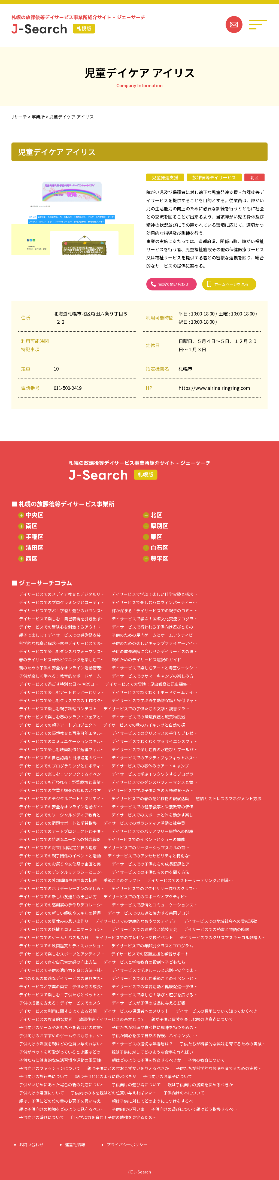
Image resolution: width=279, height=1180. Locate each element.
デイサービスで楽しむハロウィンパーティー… (154, 602)
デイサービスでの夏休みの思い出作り (54, 921)
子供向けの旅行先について (43, 1076)
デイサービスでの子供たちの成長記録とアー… (154, 864)
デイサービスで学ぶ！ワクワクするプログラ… (155, 774)
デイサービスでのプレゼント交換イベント (134, 937)
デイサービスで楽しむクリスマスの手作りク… (62, 700)
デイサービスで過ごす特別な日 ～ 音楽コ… (58, 684)
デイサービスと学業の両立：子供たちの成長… (62, 986)
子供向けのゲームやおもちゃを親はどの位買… (62, 1027)
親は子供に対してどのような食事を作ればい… (154, 1052)
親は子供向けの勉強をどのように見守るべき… (62, 1109)
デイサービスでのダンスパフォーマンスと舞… (154, 782)
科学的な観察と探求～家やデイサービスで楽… (62, 643)
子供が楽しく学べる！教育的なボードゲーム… (62, 676)
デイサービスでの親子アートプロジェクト (57, 725)
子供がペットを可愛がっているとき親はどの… (62, 1052)
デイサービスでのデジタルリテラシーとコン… (62, 872)
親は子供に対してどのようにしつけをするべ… (154, 1101)
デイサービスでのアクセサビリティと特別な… (150, 856)
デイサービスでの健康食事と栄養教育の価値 (152, 806)
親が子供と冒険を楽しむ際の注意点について (192, 1019)
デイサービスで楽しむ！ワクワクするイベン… (62, 774)
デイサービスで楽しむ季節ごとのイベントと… (155, 978)
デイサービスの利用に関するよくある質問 (58, 1011)
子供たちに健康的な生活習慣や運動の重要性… (62, 1060)
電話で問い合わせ (173, 284)
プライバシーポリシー (127, 1144)
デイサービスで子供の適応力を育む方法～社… (62, 970)
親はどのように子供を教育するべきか (146, 1060)
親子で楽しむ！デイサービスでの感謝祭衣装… (62, 635)
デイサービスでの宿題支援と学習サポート (150, 954)
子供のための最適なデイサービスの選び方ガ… (62, 978)
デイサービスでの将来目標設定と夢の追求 (58, 847)
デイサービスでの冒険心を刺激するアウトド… (62, 627)
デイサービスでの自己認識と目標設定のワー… (62, 757)
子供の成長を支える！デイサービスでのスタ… (62, 1003)
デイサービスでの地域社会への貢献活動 (220, 921)
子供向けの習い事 (128, 1109)
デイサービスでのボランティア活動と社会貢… (146, 823)
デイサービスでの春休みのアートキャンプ (150, 766)
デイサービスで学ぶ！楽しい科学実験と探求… (154, 594)
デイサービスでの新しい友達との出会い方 (58, 896)
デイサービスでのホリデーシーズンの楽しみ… (62, 888)
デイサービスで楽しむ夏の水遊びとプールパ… (155, 749)
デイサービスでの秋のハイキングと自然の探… (146, 725)
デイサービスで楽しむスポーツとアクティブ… (61, 954)
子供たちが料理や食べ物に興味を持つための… (155, 1027)
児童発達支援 (165, 177)
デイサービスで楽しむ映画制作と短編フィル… (62, 749)
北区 (254, 177)
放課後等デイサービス (214, 177)
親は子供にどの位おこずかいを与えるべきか (128, 1068)
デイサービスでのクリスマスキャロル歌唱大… (223, 937)
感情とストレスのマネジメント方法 (228, 798)
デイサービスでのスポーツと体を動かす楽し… (154, 815)
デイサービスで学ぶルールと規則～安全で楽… (155, 970)
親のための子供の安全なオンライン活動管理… (62, 668)
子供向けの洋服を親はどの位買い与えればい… (62, 1043)
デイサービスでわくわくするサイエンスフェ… (155, 741)
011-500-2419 (67, 387)
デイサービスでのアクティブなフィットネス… (154, 757)
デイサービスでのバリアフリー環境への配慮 (152, 831)
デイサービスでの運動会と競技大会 (144, 929)
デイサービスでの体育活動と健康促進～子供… (155, 986)
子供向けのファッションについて (49, 1068)
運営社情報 (75, 1144)
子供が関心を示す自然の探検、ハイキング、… (154, 1035)
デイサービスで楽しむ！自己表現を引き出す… (62, 618)
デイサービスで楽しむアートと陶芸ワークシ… (154, 668)
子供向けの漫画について (41, 1093)
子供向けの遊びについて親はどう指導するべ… (194, 1109)
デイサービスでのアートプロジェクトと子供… (62, 831)
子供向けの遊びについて (41, 1117)
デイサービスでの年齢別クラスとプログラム (152, 945)
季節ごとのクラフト (122, 880)
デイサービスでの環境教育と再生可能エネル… (62, 733)
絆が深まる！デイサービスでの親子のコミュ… (155, 610)
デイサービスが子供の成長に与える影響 (148, 1003)
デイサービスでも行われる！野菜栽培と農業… (62, 782)
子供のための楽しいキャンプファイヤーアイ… (154, 643)
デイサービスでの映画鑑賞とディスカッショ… (62, 945)
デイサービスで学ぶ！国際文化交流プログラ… (155, 618)
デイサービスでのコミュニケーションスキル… (62, 741)
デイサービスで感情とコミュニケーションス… (155, 905)
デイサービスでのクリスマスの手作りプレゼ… (155, 733)
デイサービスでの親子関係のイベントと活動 (60, 856)
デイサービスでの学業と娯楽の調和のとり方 (60, 790)
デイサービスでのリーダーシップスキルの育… (146, 847)
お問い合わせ (31, 1144)
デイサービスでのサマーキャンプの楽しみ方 (152, 676)
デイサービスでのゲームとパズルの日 (54, 937)
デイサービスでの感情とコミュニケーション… (62, 929)
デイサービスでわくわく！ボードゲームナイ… (154, 692)
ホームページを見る (231, 284)
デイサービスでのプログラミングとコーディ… (62, 602)
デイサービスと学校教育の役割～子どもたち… (146, 962)
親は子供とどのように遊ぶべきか (105, 1076)
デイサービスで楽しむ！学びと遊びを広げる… (155, 994)
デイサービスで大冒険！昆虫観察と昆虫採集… (148, 684)
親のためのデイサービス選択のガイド (146, 659)
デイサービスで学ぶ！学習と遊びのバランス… (62, 610)
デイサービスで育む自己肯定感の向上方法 (58, 962)
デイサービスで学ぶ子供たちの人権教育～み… (150, 790)
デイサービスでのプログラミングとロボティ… (62, 766)
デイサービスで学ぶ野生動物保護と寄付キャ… (155, 700)
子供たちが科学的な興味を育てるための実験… (223, 1043)
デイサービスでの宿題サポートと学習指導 (58, 823)
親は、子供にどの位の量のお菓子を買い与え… (62, 1101)
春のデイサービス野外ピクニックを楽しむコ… (62, 659)
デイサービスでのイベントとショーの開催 (146, 839)
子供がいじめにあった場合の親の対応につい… (62, 1084)
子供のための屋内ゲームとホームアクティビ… (154, 635)
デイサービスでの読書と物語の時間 (216, 929)
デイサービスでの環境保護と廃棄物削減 (148, 717)
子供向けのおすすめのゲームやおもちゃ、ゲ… (62, 1035)
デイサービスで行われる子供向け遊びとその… (154, 627)
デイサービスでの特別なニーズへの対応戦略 (60, 839)
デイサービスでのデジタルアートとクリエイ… (62, 798)
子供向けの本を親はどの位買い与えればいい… (114, 1093)
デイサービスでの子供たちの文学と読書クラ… (146, 708)
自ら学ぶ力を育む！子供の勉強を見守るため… (114, 1117)
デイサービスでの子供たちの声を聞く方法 (150, 872)
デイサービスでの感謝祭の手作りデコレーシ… (62, 905)
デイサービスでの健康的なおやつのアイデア (136, 921)
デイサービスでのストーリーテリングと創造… (190, 880)
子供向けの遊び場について (136, 1084)
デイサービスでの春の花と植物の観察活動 (150, 798)
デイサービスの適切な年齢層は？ (142, 1043)
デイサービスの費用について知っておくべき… (218, 1011)
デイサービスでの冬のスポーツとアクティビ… (146, 896)
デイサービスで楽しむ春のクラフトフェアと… (62, 717)
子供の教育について (206, 1060)
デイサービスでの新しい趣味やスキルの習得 (60, 913)
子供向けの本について (183, 1093)
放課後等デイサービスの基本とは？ (111, 1019)
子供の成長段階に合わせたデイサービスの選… (155, 651)
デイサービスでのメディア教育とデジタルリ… (62, 594)
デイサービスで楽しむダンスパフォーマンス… (62, 651)
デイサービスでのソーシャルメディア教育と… (62, 815)
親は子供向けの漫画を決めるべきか (200, 1084)
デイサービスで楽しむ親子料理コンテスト (58, 708)
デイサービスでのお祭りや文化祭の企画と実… (62, 864)
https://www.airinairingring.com (214, 387)
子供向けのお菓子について (167, 1076)
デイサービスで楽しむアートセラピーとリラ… (62, 692)
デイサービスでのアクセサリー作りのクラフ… (154, 888)
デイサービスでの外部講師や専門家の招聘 (58, 880)
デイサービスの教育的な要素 (45, 1019)
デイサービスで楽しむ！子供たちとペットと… (62, 994)
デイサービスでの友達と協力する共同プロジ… (150, 913)
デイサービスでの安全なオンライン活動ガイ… (62, 806)
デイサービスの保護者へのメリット (136, 1011)
